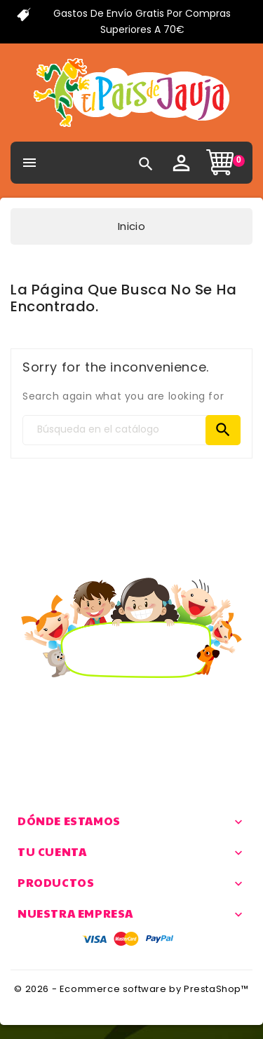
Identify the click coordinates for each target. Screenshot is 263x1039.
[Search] (131, 430)
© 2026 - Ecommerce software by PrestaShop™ (131, 989)
